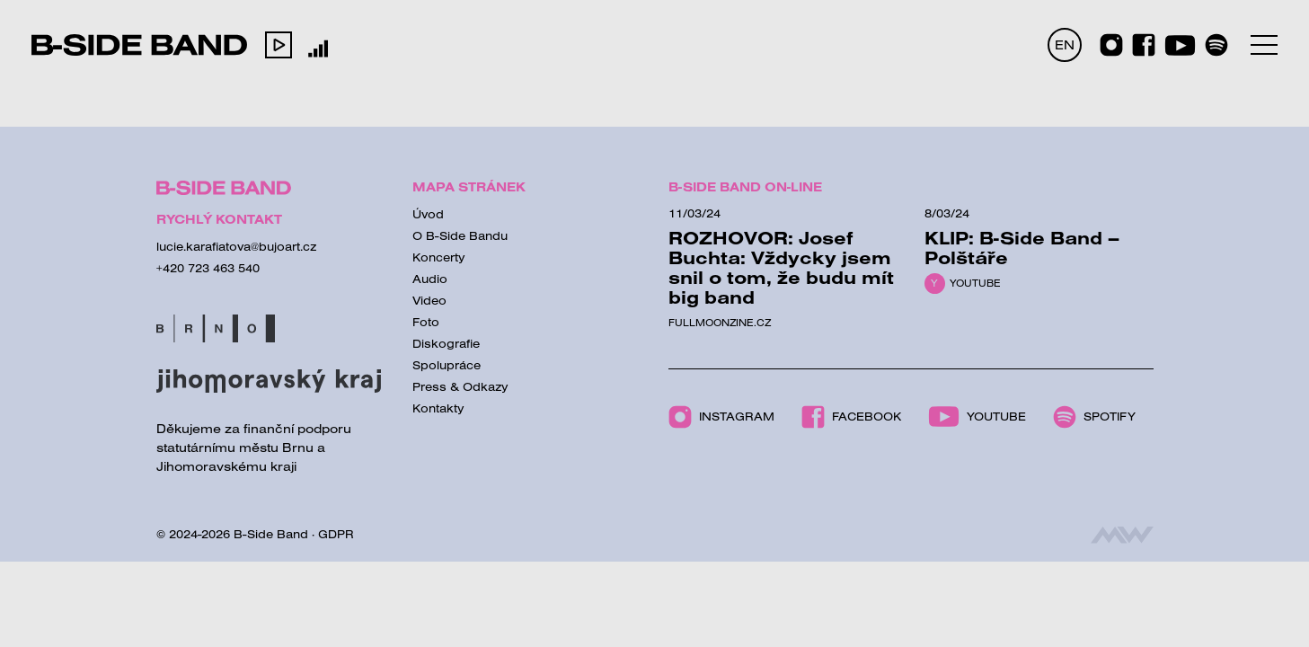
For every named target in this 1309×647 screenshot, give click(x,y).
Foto (425, 322)
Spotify (1094, 417)
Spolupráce (446, 365)
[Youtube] (1180, 45)
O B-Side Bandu (460, 235)
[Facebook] (1143, 45)
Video (429, 300)
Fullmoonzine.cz (719, 322)
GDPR (336, 534)
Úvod (428, 214)
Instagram (721, 417)
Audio (429, 278)
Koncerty (438, 257)
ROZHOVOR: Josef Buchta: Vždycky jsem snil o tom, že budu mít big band (781, 267)
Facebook (851, 417)
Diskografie (446, 343)
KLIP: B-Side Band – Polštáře (1021, 247)
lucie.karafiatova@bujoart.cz (236, 246)
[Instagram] (1111, 45)
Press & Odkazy (460, 386)
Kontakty (438, 408)
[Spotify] (1216, 45)
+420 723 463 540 (208, 268)
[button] (278, 44)
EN (1065, 44)
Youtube (975, 283)
